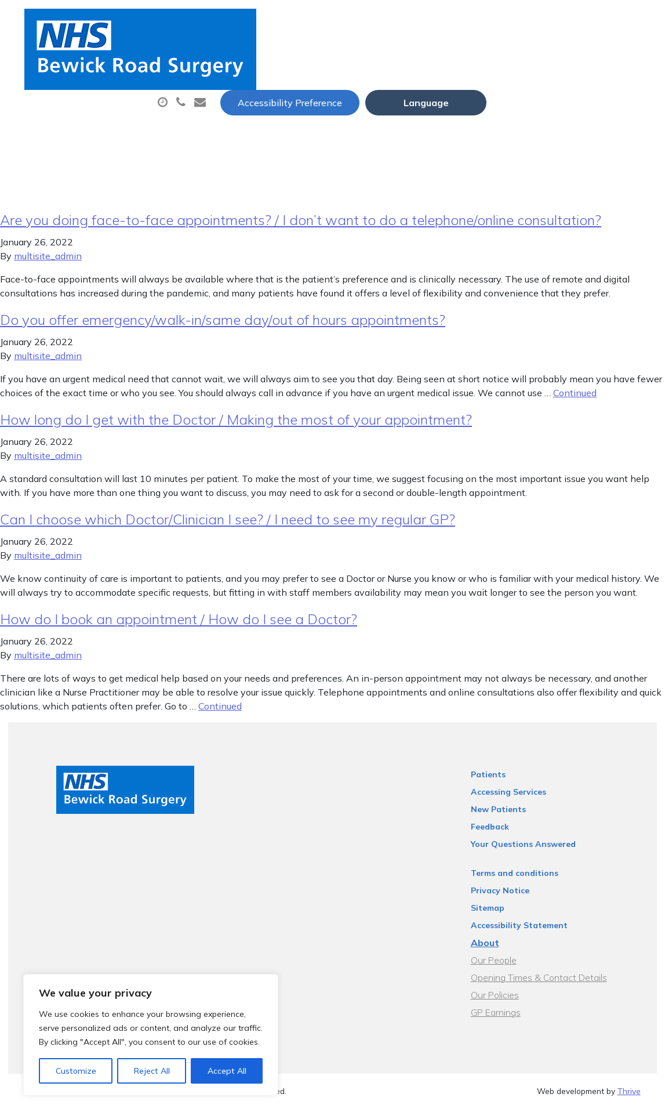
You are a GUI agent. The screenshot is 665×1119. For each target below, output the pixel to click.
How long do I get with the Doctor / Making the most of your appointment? (236, 430)
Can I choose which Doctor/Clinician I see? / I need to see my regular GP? (227, 529)
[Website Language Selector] (580, 21)
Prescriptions (410, 57)
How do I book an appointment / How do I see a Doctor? (178, 629)
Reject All (152, 1071)
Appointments (305, 57)
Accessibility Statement (534, 935)
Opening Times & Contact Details (554, 988)
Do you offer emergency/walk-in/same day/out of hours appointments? (222, 330)
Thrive (629, 1101)
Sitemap (503, 918)
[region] (150, 1035)
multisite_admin (48, 266)
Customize (76, 1071)
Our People (509, 970)
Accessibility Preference (444, 21)
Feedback (505, 837)
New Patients (219, 98)
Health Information (335, 98)
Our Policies (510, 1005)
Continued (575, 403)
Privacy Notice (515, 901)
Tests (589, 57)
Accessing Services (524, 802)
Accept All (227, 1071)
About (209, 57)
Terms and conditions (530, 883)
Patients (503, 785)
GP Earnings (511, 1023)
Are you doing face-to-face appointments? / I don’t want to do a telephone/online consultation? (300, 230)
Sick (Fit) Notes (508, 57)
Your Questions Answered (538, 854)
